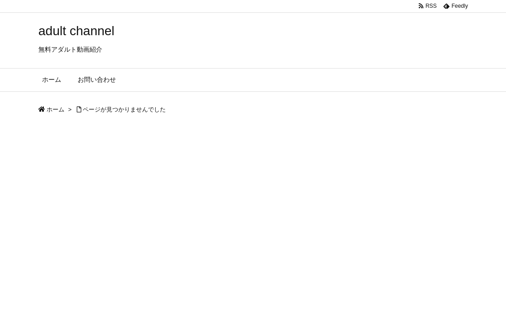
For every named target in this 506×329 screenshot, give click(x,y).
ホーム (55, 109)
